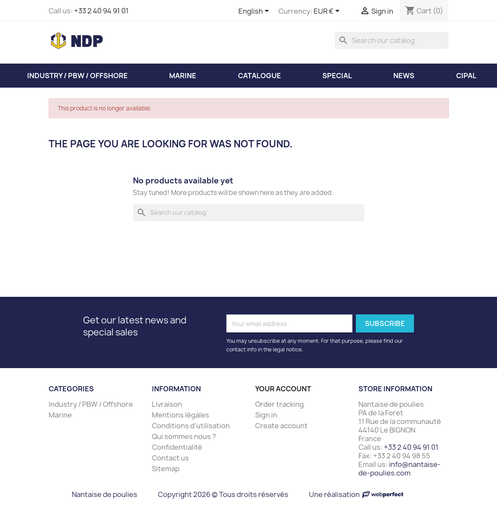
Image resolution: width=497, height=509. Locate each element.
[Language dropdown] (255, 11)
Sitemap (165, 468)
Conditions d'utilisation (191, 425)
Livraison (167, 404)
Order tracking (279, 404)
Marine (60, 415)
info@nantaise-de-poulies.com (399, 469)
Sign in (266, 415)
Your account (283, 388)
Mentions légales (180, 415)
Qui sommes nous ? (184, 436)
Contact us (170, 458)
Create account (281, 425)
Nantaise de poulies (104, 494)
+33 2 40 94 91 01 (101, 10)
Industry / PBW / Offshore (91, 404)
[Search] (391, 40)
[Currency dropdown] (328, 11)
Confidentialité (177, 447)
